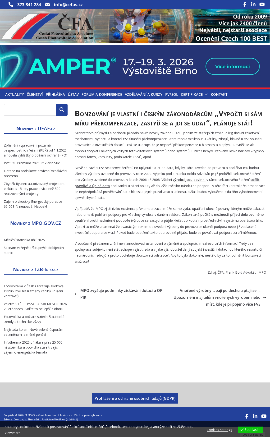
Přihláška (55, 104)
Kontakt (219, 104)
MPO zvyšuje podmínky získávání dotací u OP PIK (118, 304)
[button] (205, 104)
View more (13, 433)
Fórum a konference (102, 104)
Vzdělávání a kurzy (143, 104)
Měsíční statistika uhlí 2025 (24, 249)
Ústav (73, 104)
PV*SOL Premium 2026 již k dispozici (32, 172)
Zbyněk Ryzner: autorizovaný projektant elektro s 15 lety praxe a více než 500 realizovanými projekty (34, 198)
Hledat (62, 119)
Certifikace (192, 104)
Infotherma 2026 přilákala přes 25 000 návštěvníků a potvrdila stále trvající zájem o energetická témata (33, 357)
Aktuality (14, 104)
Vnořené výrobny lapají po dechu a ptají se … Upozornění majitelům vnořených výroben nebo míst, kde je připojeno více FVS (220, 307)
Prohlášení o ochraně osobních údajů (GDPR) (135, 408)
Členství (35, 104)
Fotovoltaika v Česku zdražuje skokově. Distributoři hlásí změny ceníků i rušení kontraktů (34, 301)
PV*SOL (171, 104)
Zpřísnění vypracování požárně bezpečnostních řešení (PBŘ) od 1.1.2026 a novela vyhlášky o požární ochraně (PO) (35, 160)
